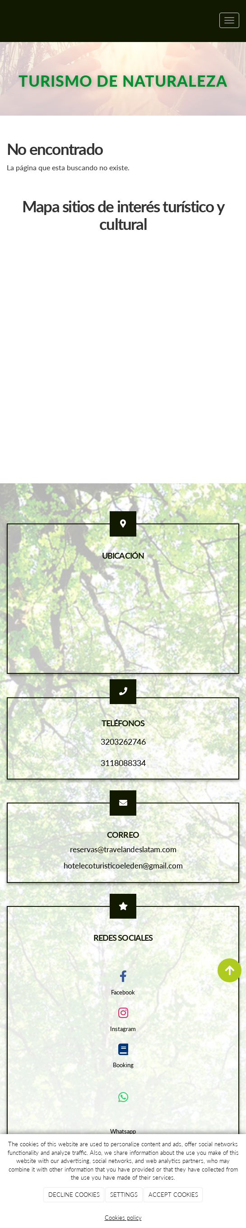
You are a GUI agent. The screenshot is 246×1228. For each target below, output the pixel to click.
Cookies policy (123, 1217)
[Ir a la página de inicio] (4, 20)
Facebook (123, 992)
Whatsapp (123, 1131)
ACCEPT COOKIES (173, 1194)
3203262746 (123, 742)
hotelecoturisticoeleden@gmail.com (123, 865)
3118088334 (123, 763)
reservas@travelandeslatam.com (123, 849)
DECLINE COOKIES (74, 1194)
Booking (123, 1065)
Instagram (123, 1028)
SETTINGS (124, 1194)
